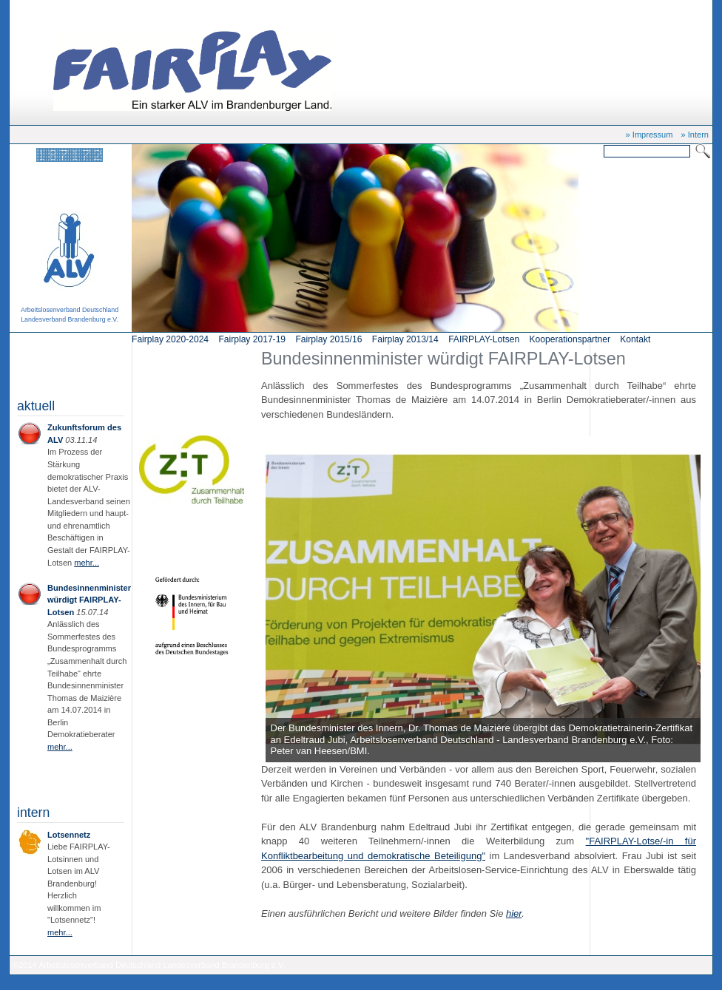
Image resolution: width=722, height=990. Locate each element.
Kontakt (635, 339)
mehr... (86, 562)
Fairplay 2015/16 (328, 339)
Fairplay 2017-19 (252, 339)
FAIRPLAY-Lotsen (483, 339)
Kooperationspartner (570, 339)
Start (70, 8)
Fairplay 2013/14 (405, 339)
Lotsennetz (68, 834)
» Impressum (649, 134)
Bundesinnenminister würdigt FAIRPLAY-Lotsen (173, 8)
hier (514, 913)
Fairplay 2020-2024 (170, 339)
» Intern (695, 134)
